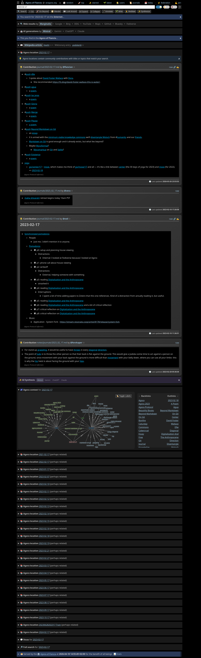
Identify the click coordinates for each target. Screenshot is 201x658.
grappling (42, 349)
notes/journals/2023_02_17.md (52, 342)
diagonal (93, 349)
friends (138, 137)
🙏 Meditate (130, 11)
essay (34, 133)
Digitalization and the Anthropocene (65, 279)
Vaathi (46, 45)
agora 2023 (144, 403)
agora (141, 400)
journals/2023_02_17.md (49, 190)
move (46, 166)
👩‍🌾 (21, 67)
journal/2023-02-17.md (48, 67)
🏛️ (38, 654)
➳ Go (31, 11)
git (140, 440)
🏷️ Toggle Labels (123, 396)
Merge (34, 112)
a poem (32, 124)
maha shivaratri (32, 198)
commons (144, 427)
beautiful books (146, 410)
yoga (27, 163)
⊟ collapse (95, 11)
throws (77, 349)
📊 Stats (118, 654)
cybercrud (144, 430)
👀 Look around (70, 11)
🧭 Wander (56, 11)
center (122, 166)
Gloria (34, 103)
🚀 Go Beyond (42, 11)
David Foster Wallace (53, 78)
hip (36, 361)
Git (51, 149)
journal (142, 444)
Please (34, 120)
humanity (121, 137)
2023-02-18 (37, 170)
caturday (143, 423)
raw (171, 67)
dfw (33, 74)
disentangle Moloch (100, 137)
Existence (36, 154)
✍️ (177, 67)
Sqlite (60, 149)
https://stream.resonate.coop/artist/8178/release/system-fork (90, 322)
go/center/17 (35, 166)
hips (82, 361)
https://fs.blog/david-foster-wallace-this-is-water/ (76, 82)
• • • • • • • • (78, 24)
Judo (39, 354)
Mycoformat (42, 145)
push (28, 74)
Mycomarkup (40, 149)
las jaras (35, 95)
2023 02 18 (173, 400)
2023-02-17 (38, 639)
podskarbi (77, 45)
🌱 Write (119, 11)
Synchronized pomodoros (37, 233)
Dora (70, 78)
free (141, 437)
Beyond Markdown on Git (43, 129)
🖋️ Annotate (108, 11)
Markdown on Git (37, 141)
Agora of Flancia (48, 654)
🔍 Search (22, 11)
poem (33, 90)
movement (113, 357)
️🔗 (174, 67)
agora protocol (146, 407)
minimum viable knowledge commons (66, 137)
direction (102, 349)
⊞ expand (83, 11)
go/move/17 (81, 166)
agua (33, 87)
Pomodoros (34, 246)
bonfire (142, 420)
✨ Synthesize (144, 11)
